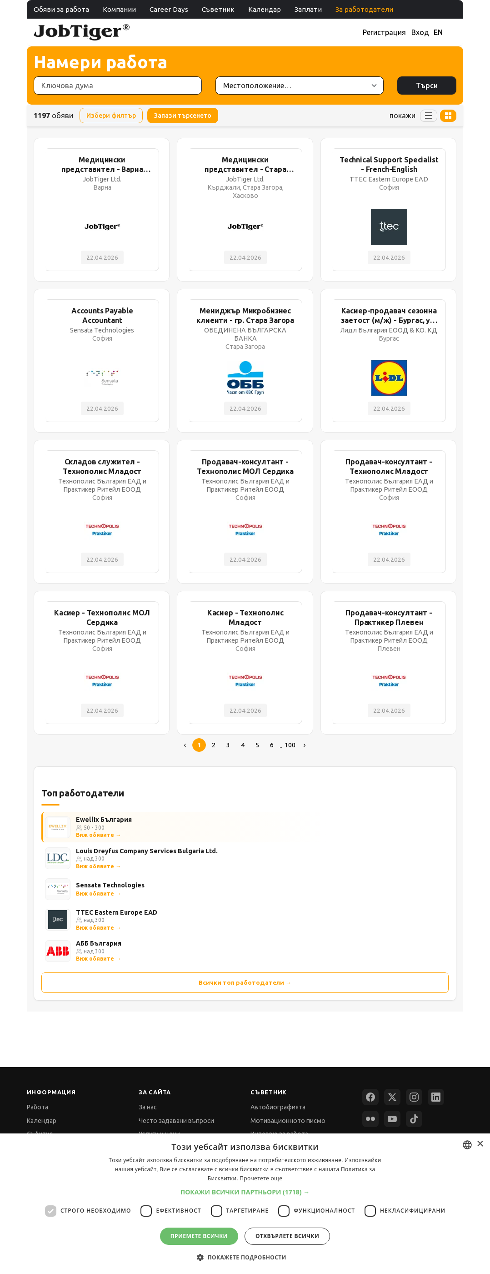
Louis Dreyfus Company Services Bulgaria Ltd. (147, 851)
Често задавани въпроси (176, 1120)
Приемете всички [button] (199, 1236)
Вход (420, 32)
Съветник (218, 9)
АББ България (98, 943)
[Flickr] (370, 1119)
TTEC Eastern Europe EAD (116, 912)
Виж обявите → (98, 835)
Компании (119, 9)
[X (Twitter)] (392, 1097)
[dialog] (245, 1203)
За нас (148, 1107)
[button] (245, 1192)
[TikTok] (414, 1119)
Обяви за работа (61, 9)
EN (438, 32)
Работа (37, 1107)
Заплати (308, 9)
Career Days (169, 9)
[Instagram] (414, 1097)
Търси (427, 85)
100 (290, 745)
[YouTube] (392, 1119)
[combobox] (467, 1144)
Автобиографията (277, 1107)
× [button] (479, 1144)
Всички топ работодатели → (245, 982)
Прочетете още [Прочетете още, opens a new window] (261, 1178)
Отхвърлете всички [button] (287, 1236)
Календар (264, 9)
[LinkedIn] (436, 1097)
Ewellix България (104, 819)
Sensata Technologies (110, 885)
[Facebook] (370, 1097)
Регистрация (384, 32)
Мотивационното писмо (287, 1120)
